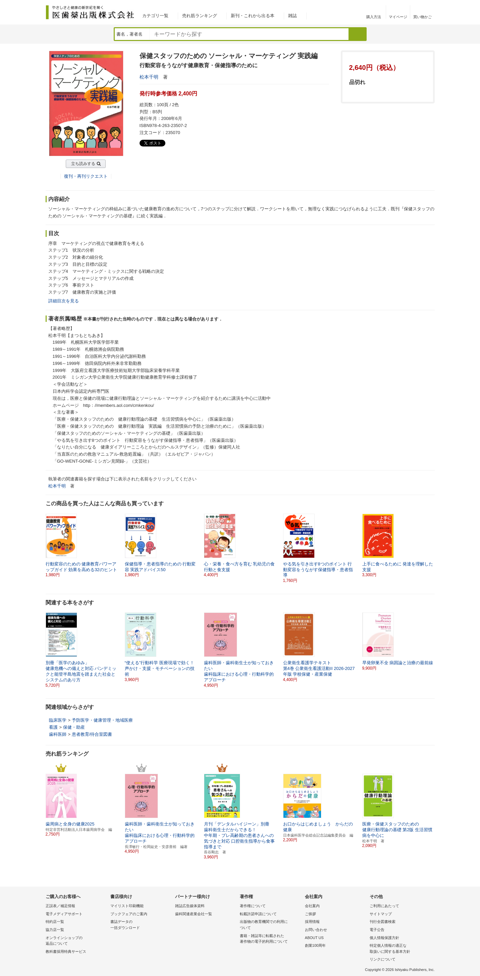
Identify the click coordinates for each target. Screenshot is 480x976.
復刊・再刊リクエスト (86, 176)
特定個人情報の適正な (400, 948)
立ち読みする (83, 163)
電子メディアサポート (64, 914)
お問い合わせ (316, 930)
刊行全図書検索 (382, 922)
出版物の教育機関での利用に (270, 925)
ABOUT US (314, 938)
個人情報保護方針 (384, 938)
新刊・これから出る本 (252, 15)
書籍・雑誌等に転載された (270, 939)
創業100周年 (315, 945)
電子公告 (377, 930)
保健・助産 (74, 727)
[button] (430, 546)
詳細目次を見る (63, 300)
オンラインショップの (76, 941)
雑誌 (292, 15)
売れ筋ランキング (199, 15)
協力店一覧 (55, 930)
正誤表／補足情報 (60, 906)
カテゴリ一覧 (155, 15)
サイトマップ (381, 914)
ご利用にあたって (384, 906)
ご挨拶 (310, 914)
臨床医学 (57, 720)
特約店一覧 (55, 922)
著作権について (253, 906)
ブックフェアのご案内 (128, 914)
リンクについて (382, 959)
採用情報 (312, 922)
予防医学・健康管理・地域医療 (102, 720)
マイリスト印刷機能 (127, 906)
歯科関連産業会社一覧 (193, 914)
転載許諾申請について (258, 914)
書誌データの (141, 925)
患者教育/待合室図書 (92, 734)
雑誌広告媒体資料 (190, 906)
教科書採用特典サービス (66, 951)
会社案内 (312, 906)
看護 (53, 727)
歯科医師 (57, 734)
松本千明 (149, 77)
